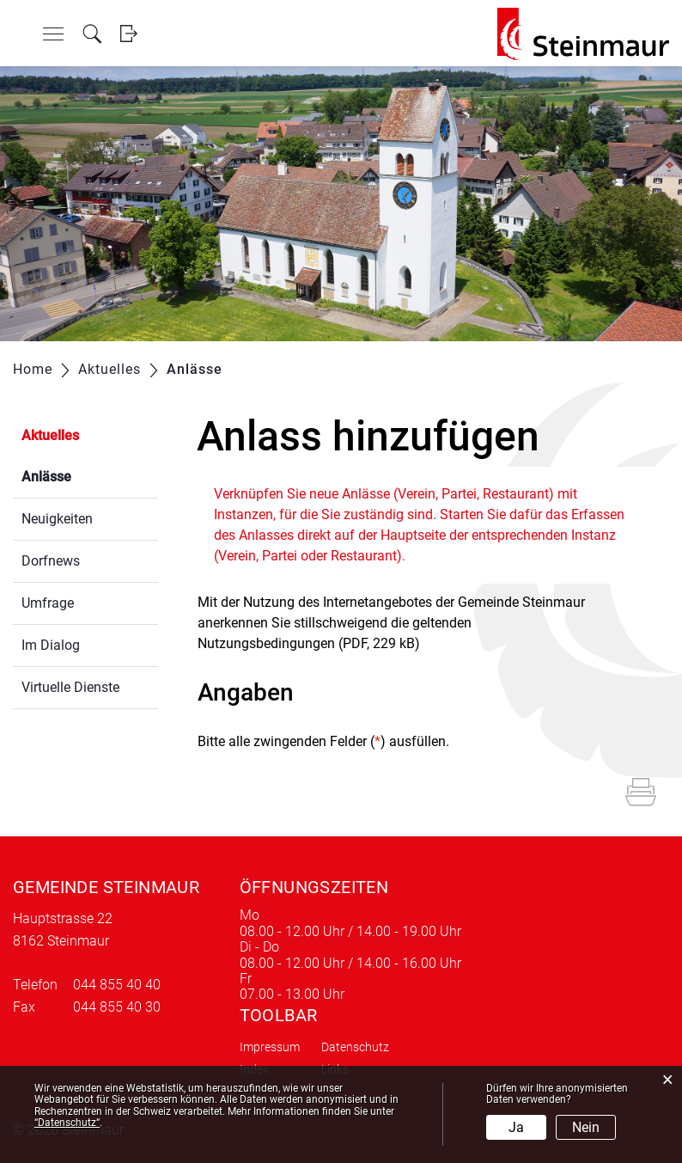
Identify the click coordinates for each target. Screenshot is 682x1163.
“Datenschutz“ (67, 1123)
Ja (516, 1127)
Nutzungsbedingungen (266, 643)
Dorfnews (50, 561)
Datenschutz (355, 1047)
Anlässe (87, 475)
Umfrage (47, 603)
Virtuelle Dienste (70, 687)
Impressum (270, 1047)
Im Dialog (50, 645)
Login (128, 34)
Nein (586, 1127)
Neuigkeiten (57, 519)
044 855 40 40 (117, 984)
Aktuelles (50, 435)
